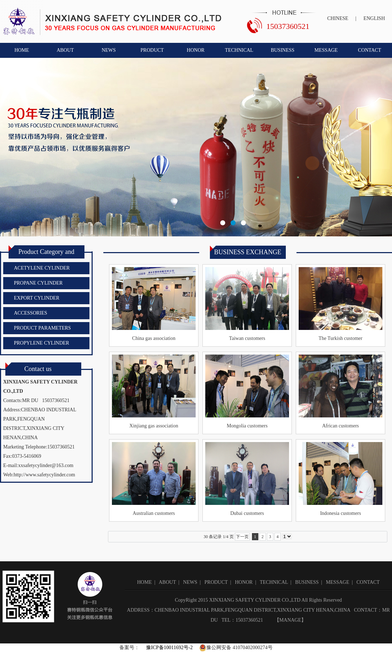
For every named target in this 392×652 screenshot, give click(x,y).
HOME (21, 50)
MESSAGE (325, 50)
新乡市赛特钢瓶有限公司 (196, 147)
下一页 (242, 536)
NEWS (109, 50)
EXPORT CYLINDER (37, 298)
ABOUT (65, 50)
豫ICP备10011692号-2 (168, 647)
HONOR (196, 50)
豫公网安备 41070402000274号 (236, 647)
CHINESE (337, 18)
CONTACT (369, 50)
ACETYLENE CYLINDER (42, 268)
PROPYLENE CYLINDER (41, 343)
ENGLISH (374, 18)
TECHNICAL (239, 50)
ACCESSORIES (30, 313)
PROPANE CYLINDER (38, 283)
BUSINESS (282, 50)
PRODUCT (152, 50)
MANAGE (290, 620)
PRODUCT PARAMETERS (42, 328)
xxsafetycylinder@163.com (45, 465)
